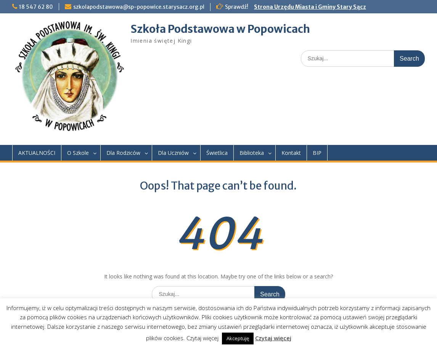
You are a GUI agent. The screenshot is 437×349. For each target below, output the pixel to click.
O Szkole (78, 152)
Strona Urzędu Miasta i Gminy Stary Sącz (310, 6)
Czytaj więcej (273, 338)
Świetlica (217, 152)
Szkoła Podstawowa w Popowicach (220, 29)
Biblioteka (251, 152)
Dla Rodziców (123, 152)
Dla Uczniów (173, 152)
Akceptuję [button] (238, 338)
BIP (317, 152)
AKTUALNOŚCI (36, 152)
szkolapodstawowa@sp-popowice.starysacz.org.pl (138, 6)
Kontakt (291, 152)
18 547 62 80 (36, 6)
